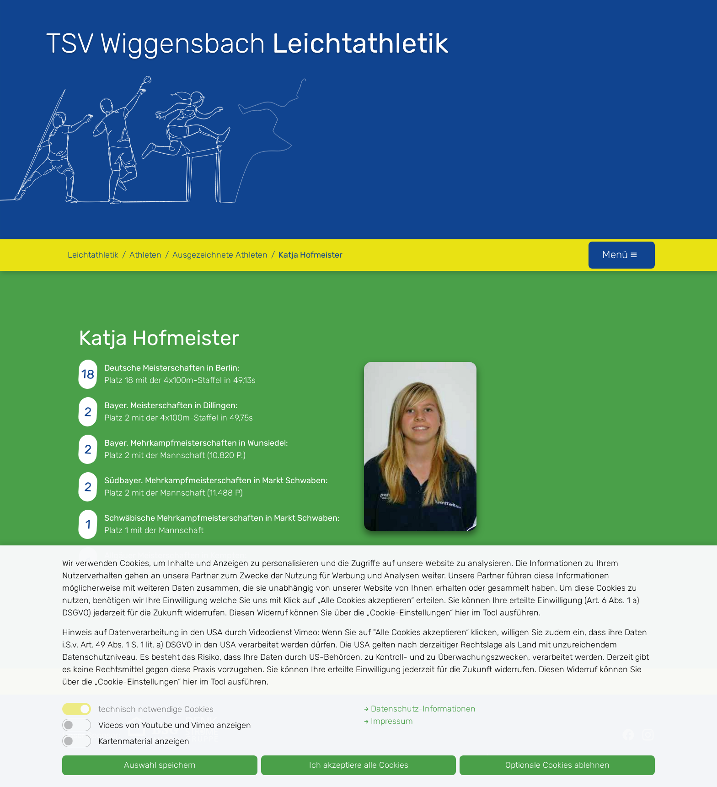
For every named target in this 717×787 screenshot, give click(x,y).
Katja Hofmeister (310, 255)
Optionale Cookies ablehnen (557, 765)
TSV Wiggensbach (247, 43)
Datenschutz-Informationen (420, 709)
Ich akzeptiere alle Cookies (358, 765)
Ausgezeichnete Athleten (220, 255)
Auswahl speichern (160, 765)
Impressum (388, 721)
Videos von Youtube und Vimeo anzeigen (174, 725)
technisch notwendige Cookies (156, 709)
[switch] (76, 725)
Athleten (145, 255)
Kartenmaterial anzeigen (143, 741)
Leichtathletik (93, 255)
